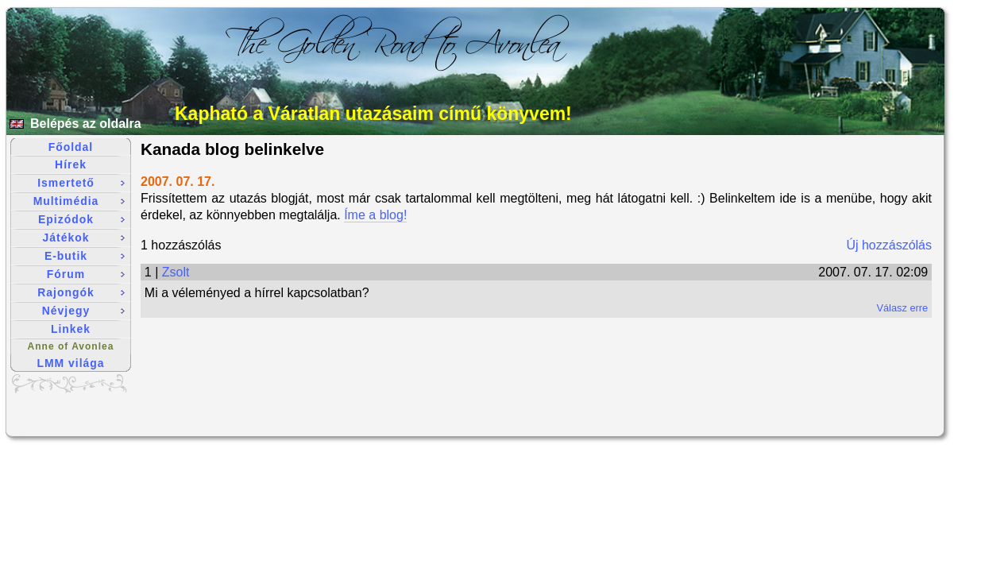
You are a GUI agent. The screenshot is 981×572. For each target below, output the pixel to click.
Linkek (71, 329)
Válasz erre (902, 308)
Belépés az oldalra (85, 123)
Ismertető (81, 182)
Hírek (71, 164)
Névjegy (83, 310)
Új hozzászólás (889, 245)
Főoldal (70, 147)
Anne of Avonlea (71, 346)
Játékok (84, 237)
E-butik (84, 255)
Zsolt (176, 272)
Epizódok (81, 219)
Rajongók (81, 292)
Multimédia (79, 201)
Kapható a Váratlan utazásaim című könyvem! (373, 113)
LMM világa (71, 363)
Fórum (86, 274)
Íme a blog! (375, 215)
